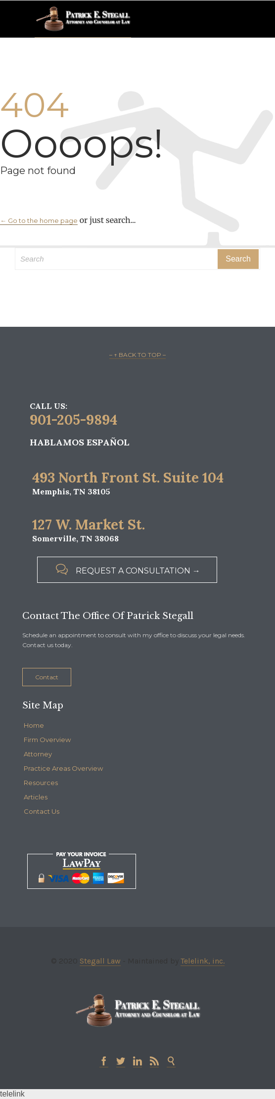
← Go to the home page (39, 220)
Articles (35, 797)
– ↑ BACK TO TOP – (137, 354)
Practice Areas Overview (63, 768)
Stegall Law (100, 961)
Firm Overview (47, 740)
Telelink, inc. (203, 961)
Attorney (38, 754)
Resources (41, 783)
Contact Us (41, 811)
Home (34, 725)
